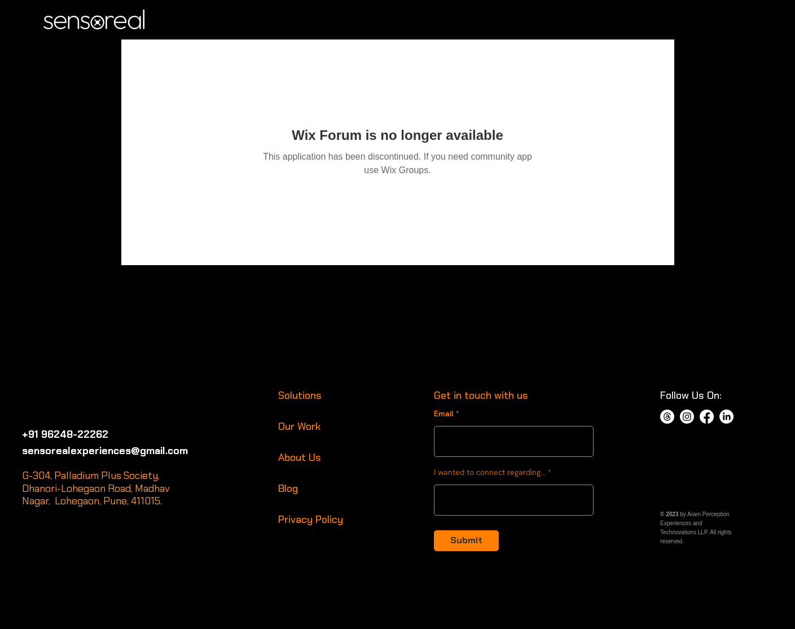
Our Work (299, 426)
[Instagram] (687, 417)
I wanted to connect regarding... (490, 472)
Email (444, 413)
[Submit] (466, 540)
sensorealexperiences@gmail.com (105, 451)
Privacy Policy (310, 519)
